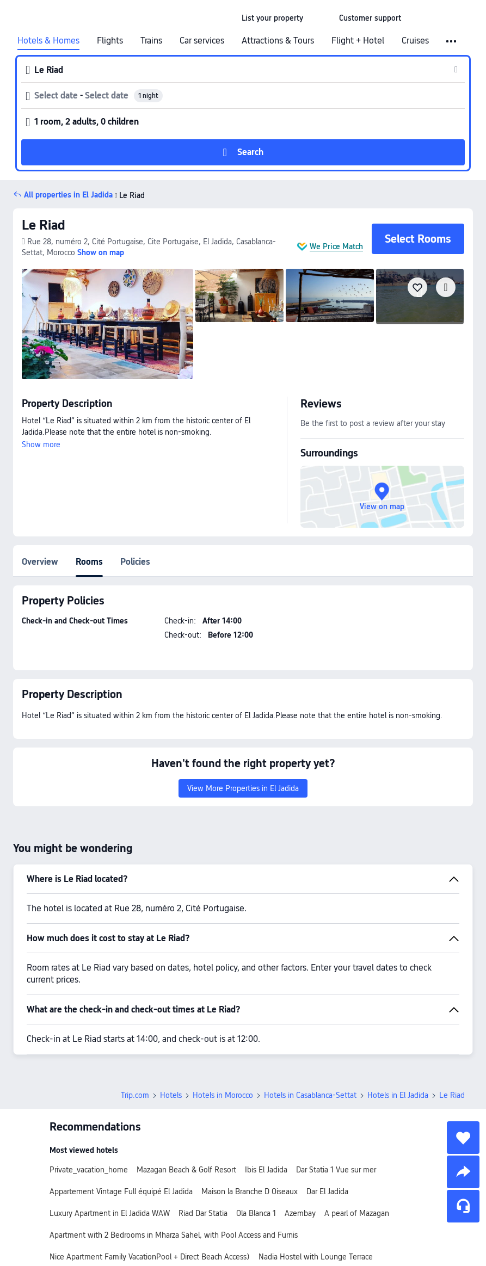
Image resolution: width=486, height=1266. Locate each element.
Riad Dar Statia (203, 1213)
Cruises (415, 41)
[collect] (463, 1137)
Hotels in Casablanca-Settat (310, 1095)
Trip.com (135, 1095)
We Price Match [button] (336, 246)
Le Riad (129, 195)
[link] (272, 18)
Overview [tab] (40, 562)
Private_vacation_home (89, 1169)
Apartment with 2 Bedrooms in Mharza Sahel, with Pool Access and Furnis (174, 1235)
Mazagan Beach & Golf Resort (186, 1169)
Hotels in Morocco (223, 1095)
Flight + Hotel (357, 41)
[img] (107, 324)
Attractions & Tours (278, 41)
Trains (151, 41)
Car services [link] (202, 41)
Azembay (300, 1213)
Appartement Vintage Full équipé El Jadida (121, 1191)
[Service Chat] (463, 1206)
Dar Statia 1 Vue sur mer (336, 1169)
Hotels (171, 1095)
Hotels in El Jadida (397, 1095)
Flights (110, 41)
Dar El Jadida (327, 1191)
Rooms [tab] (89, 562)
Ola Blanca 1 (256, 1213)
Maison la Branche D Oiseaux (249, 1191)
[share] (463, 1172)
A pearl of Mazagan (356, 1213)
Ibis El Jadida (266, 1169)
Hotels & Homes (48, 41)
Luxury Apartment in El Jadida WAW (110, 1213)
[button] (321, 18)
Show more (41, 444)
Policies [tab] (135, 562)
